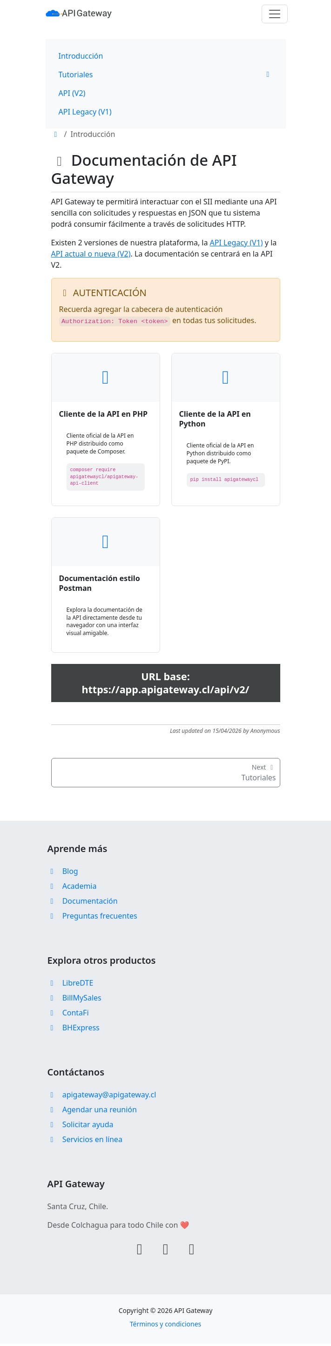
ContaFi (68, 1015)
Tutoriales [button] (166, 74)
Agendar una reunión (92, 1112)
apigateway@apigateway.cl (101, 1097)
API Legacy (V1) (85, 112)
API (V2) (72, 93)
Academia (72, 888)
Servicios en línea (84, 1141)
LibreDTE (70, 985)
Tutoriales (165, 774)
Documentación (82, 903)
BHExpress (73, 1030)
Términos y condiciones (166, 1326)
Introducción (81, 56)
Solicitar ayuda (80, 1127)
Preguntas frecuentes (92, 918)
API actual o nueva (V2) (91, 254)
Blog (62, 873)
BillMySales (74, 1000)
